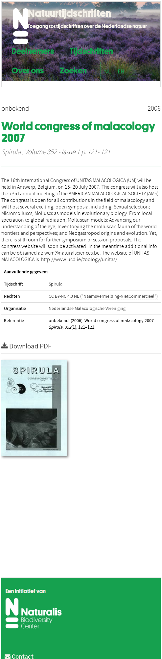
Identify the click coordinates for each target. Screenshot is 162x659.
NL (107, 71)
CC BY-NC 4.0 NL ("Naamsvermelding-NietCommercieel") (103, 296)
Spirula (11, 152)
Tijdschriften (91, 50)
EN (121, 71)
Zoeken (73, 69)
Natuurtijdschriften (69, 13)
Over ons (28, 69)
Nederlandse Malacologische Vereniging (87, 308)
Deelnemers (33, 50)
